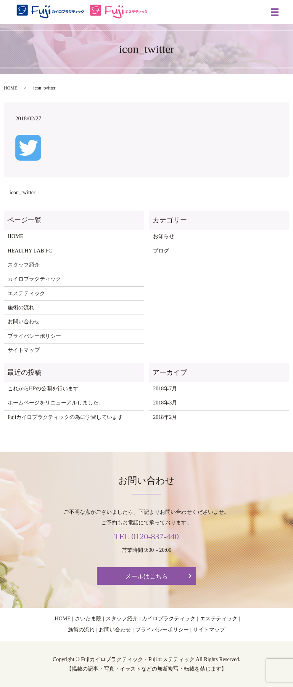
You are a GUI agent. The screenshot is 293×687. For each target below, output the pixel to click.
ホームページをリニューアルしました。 (56, 403)
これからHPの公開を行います (43, 388)
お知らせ (163, 236)
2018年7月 (165, 388)
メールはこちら (146, 576)
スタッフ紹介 (24, 265)
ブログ (161, 251)
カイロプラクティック (34, 279)
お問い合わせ (24, 321)
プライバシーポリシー (34, 336)
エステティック (26, 293)
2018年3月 (165, 403)
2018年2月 (165, 417)
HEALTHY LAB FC (30, 251)
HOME (10, 88)
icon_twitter (22, 192)
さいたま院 (88, 618)
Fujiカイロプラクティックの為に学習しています (65, 417)
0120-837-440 (155, 536)
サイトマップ (24, 350)
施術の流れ (21, 307)
